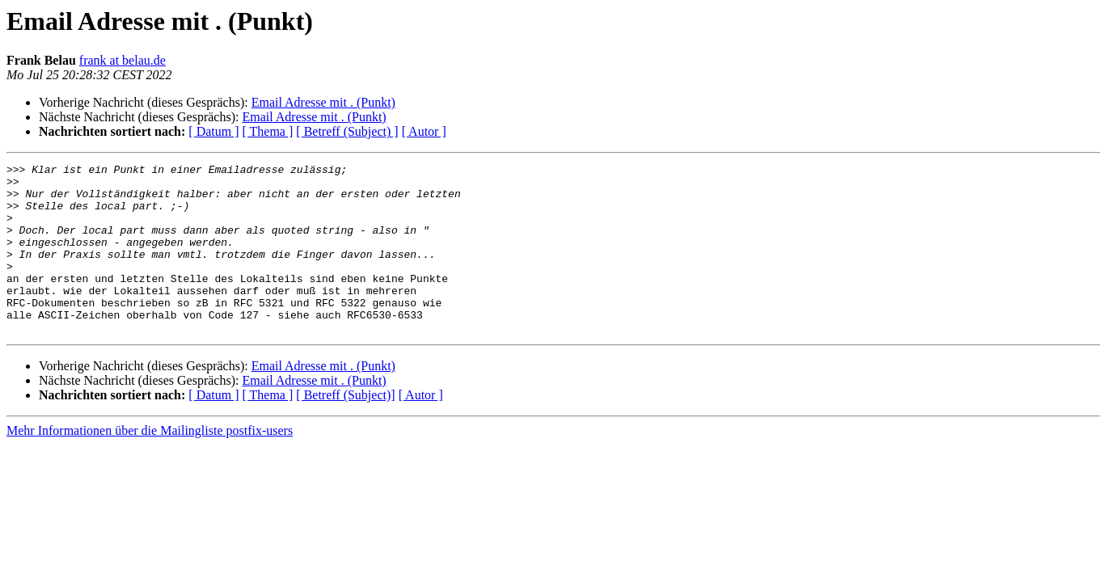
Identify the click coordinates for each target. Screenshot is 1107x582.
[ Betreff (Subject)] (345, 429)
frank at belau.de (122, 60)
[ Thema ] (268, 131)
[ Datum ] (213, 131)
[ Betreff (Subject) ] (347, 131)
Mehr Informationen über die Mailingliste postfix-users (149, 464)
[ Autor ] (424, 131)
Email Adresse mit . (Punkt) (323, 102)
